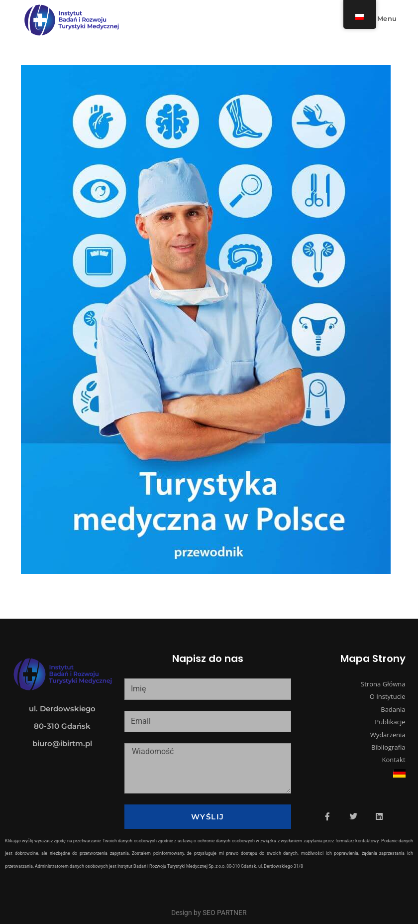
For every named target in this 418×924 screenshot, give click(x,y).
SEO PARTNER (225, 913)
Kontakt (393, 759)
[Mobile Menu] (381, 18)
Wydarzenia (388, 734)
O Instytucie (388, 696)
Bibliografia (388, 747)
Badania (393, 709)
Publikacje (390, 721)
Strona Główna (383, 683)
